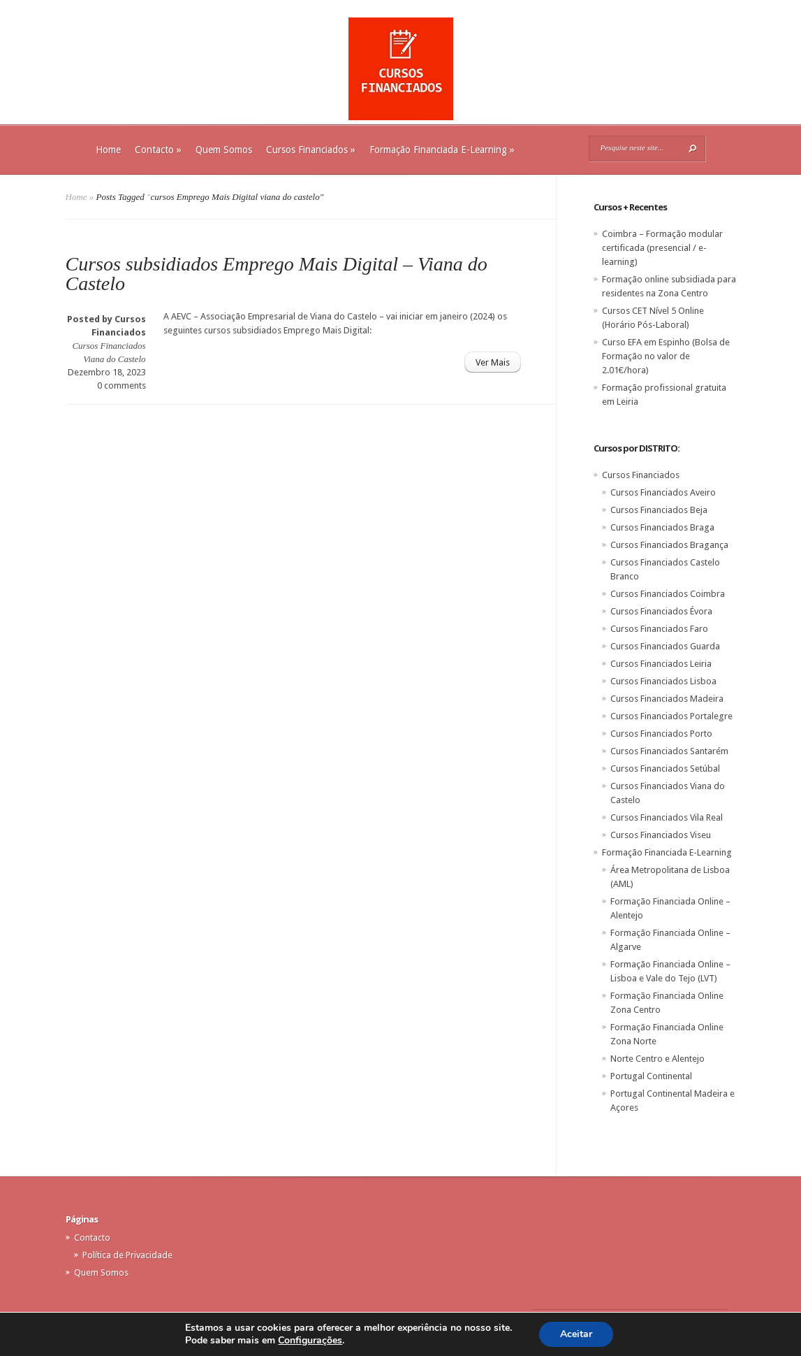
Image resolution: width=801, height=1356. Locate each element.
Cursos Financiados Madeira (666, 698)
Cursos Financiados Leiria (661, 663)
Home (108, 149)
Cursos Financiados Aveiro (663, 492)
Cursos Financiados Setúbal (665, 768)
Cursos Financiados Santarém (669, 751)
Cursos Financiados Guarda (665, 646)
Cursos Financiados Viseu (660, 835)
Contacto (158, 149)
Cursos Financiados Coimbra (667, 594)
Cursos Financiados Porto (661, 733)
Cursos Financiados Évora (661, 611)
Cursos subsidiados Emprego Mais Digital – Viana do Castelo (276, 273)
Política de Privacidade (127, 1255)
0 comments (121, 385)
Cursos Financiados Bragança (669, 545)
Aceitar (576, 1334)
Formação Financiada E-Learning (442, 149)
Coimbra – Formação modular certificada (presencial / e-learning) (662, 248)
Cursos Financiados (310, 149)
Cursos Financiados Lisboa (663, 681)
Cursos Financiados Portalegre (671, 716)
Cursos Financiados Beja (658, 510)
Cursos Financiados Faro (659, 628)
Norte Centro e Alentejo (657, 1058)
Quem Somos (224, 149)
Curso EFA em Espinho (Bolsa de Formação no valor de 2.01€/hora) (666, 356)
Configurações (310, 1340)
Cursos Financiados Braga (662, 527)
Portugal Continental (651, 1076)
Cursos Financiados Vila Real (666, 817)
